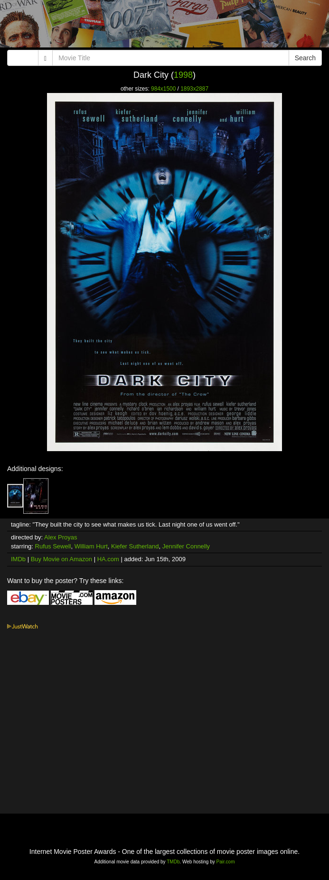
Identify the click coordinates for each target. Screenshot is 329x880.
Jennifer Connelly (186, 546)
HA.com (108, 559)
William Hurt (91, 546)
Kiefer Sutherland (135, 546)
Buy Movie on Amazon (61, 559)
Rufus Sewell (53, 546)
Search (305, 58)
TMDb (173, 861)
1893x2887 (194, 88)
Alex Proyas (60, 537)
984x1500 (163, 88)
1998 (183, 75)
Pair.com (225, 861)
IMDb (18, 559)
